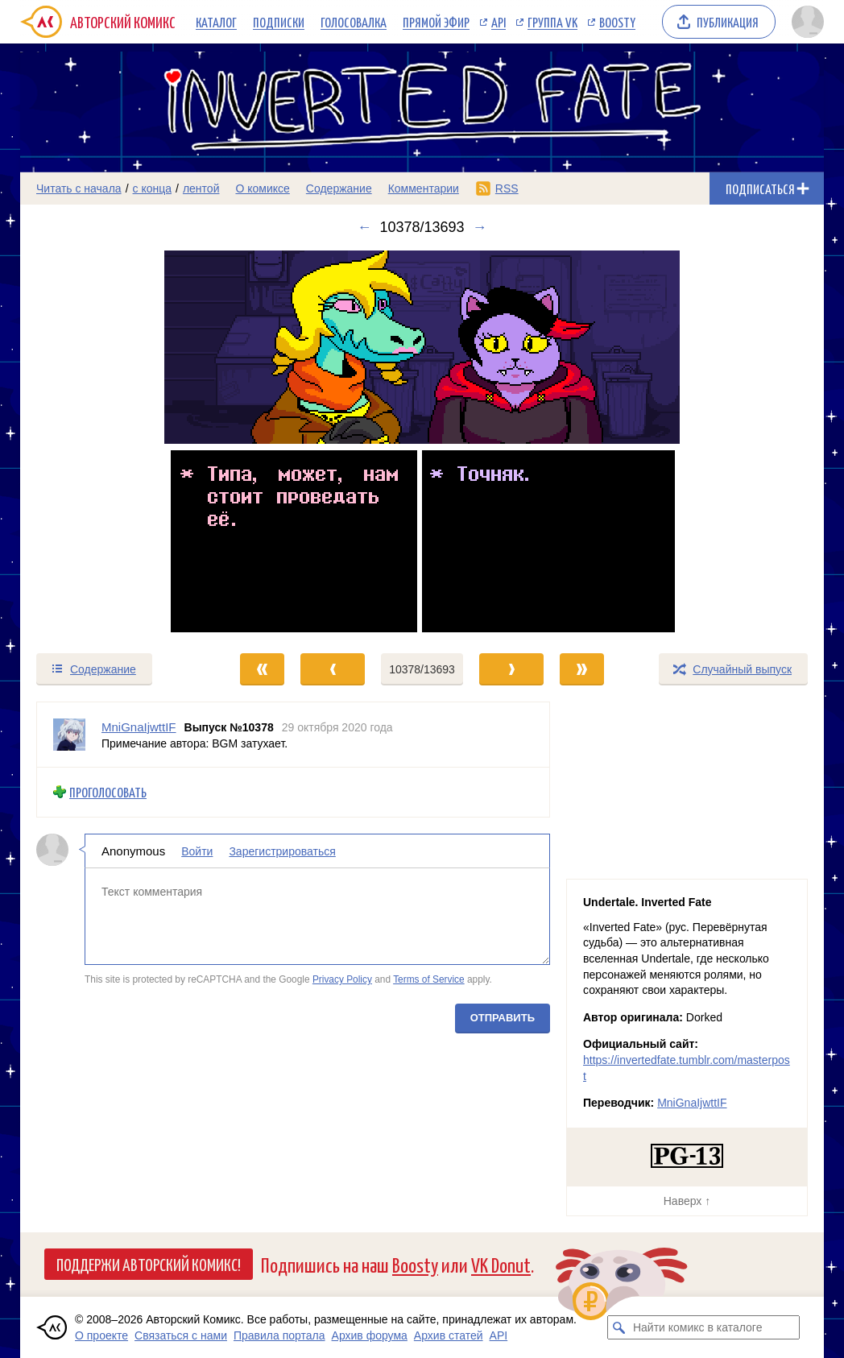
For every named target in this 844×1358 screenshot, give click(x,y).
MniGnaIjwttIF (691, 1102)
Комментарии (423, 188)
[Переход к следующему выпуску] (422, 443)
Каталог (216, 22)
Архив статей (448, 1335)
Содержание (339, 188)
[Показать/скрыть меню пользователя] (805, 21)
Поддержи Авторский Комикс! (148, 1263)
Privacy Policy (342, 979)
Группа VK (552, 22)
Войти (197, 850)
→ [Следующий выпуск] (480, 227)
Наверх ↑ (687, 1200)
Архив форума (370, 1335)
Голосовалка (354, 22)
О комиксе (262, 188)
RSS (507, 188)
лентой (201, 188)
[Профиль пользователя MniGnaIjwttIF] (69, 734)
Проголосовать (108, 792)
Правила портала (279, 1335)
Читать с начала (79, 188)
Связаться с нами (180, 1335)
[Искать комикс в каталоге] (619, 1327)
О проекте (101, 1335)
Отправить (502, 1017)
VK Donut (501, 1264)
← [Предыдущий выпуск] (364, 227)
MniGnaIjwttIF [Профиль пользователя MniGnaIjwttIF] (138, 727)
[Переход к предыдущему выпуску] (120, 443)
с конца (152, 188)
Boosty (617, 22)
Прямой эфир (436, 22)
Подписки (278, 22)
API (498, 22)
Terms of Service (429, 979)
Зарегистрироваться (282, 850)
